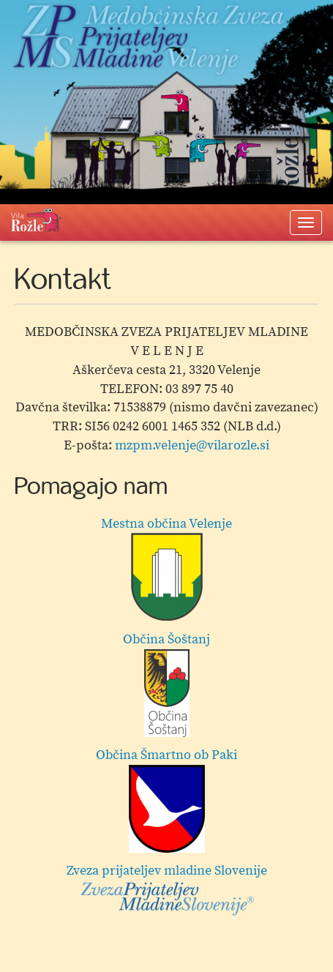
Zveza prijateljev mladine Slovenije (167, 889)
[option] (166, 720)
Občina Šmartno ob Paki (166, 800)
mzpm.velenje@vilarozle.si (192, 445)
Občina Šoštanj (166, 684)
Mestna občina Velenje (166, 568)
